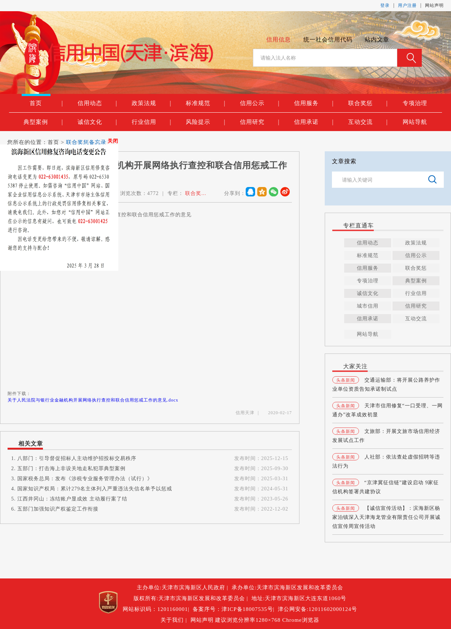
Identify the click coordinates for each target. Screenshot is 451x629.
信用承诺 (313, 122)
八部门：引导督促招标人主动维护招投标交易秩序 (76, 458)
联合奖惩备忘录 (86, 142)
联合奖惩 (367, 103)
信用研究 (259, 122)
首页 (46, 103)
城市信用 (367, 306)
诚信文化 (97, 122)
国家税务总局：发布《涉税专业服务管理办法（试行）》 (85, 478)
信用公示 (259, 103)
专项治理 (415, 103)
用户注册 (407, 5)
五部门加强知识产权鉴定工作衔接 (57, 509)
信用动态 (97, 103)
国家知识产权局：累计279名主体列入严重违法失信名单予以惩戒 (94, 488)
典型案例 (43, 122)
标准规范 (205, 103)
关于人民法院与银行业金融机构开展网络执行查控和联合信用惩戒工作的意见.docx (93, 400)
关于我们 (173, 620)
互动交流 (367, 122)
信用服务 (313, 103)
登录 (385, 5)
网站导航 (415, 122)
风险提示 (205, 122)
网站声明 (434, 5)
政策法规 (151, 103)
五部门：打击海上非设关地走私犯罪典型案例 (71, 468)
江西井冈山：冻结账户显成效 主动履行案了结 (72, 499)
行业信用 (151, 122)
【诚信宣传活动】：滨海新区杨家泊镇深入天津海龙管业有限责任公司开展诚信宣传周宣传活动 (386, 517)
